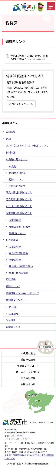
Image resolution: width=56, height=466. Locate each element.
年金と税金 (15, 259)
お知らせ (11, 131)
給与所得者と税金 (18, 253)
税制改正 (11, 152)
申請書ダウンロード (16, 300)
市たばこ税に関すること (19, 206)
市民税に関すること (16, 159)
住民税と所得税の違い (21, 266)
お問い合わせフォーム (21, 104)
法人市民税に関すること (19, 192)
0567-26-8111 (17, 435)
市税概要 (11, 279)
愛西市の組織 (28, 359)
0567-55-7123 (31, 87)
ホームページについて (28, 372)
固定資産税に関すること (19, 213)
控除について (16, 179)
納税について (13, 286)
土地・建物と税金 (18, 272)
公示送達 (11, 320)
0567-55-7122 (18, 92)
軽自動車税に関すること (19, 199)
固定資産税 (15, 220)
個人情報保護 (28, 378)
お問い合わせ (28, 384)
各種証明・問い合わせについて (22, 293)
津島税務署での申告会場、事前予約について (29, 57)
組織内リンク (13, 327)
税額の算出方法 (17, 173)
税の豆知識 (12, 240)
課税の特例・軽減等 (19, 227)
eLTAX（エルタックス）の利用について (27, 145)
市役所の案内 (28, 353)
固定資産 (14, 313)
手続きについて (17, 186)
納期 (8, 138)
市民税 (12, 166)
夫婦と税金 (15, 246)
